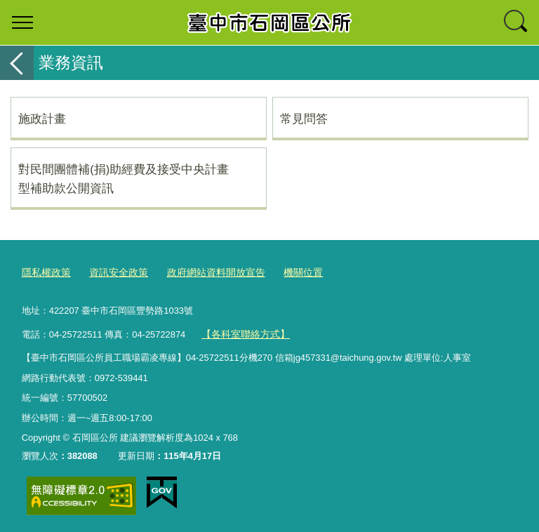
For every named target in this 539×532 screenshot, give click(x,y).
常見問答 (304, 118)
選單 (22, 22)
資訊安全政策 (113, 272)
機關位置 (287, 272)
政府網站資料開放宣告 (205, 272)
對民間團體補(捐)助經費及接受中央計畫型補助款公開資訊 (123, 178)
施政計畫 (42, 118)
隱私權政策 (44, 272)
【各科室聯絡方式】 (242, 331)
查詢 (516, 22)
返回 (17, 63)
